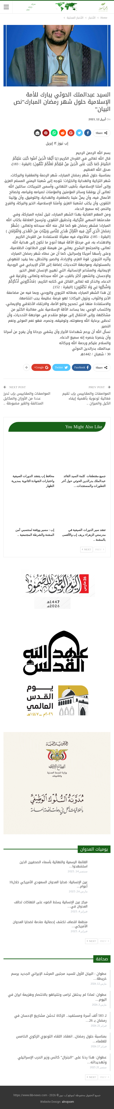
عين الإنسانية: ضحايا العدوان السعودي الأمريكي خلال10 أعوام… (48, 884)
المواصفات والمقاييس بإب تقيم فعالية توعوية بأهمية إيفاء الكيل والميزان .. (86, 398)
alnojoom (68, 1101)
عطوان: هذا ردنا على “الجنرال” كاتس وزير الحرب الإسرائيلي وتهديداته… (62, 1059)
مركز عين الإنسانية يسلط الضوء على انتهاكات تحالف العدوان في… (50, 904)
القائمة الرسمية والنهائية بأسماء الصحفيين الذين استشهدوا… (53, 864)
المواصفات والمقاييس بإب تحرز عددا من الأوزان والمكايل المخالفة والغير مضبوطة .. (26, 398)
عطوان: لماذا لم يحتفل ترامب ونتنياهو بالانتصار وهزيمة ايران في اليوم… (57, 997)
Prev (99, 549)
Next (86, 549)
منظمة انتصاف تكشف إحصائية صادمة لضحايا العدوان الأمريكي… (50, 924)
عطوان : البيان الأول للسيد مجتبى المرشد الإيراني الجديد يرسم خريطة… (59, 976)
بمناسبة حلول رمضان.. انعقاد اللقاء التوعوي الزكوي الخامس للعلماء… (61, 1038)
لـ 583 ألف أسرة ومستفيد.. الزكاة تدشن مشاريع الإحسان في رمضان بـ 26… (60, 1018)
